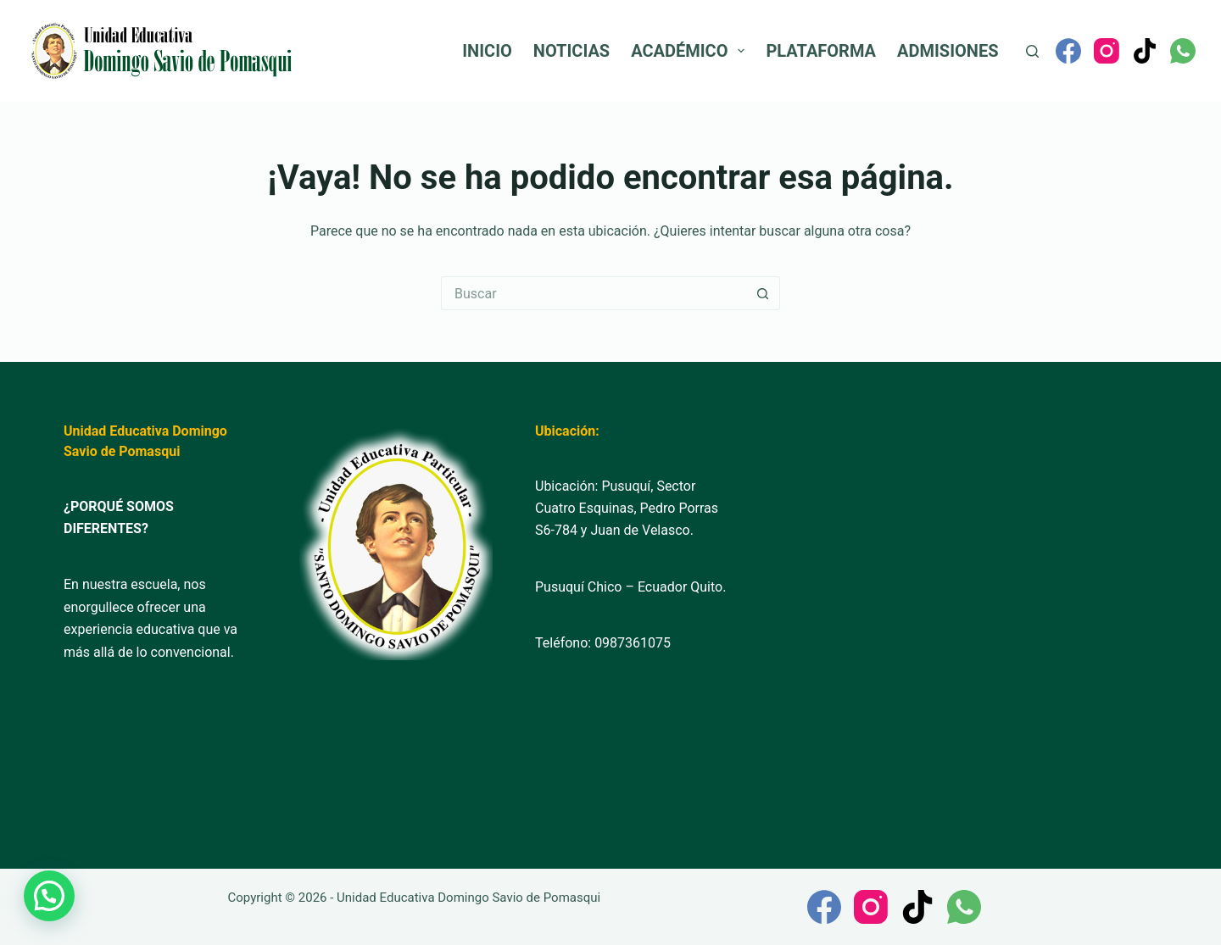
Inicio (487, 51)
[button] (49, 895)
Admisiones (947, 51)
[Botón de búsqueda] (763, 293)
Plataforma (821, 51)
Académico (691, 51)
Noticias (571, 51)
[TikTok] (1144, 51)
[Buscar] (1032, 51)
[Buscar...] (593, 293)
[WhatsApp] (1183, 51)
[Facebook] (1068, 51)
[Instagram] (1106, 51)
